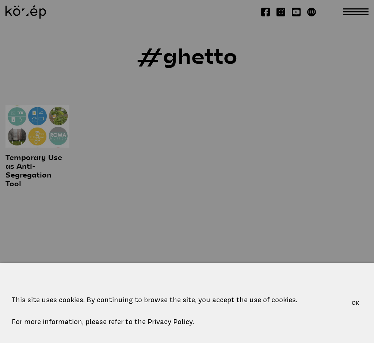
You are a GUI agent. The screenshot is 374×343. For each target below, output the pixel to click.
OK (355, 303)
